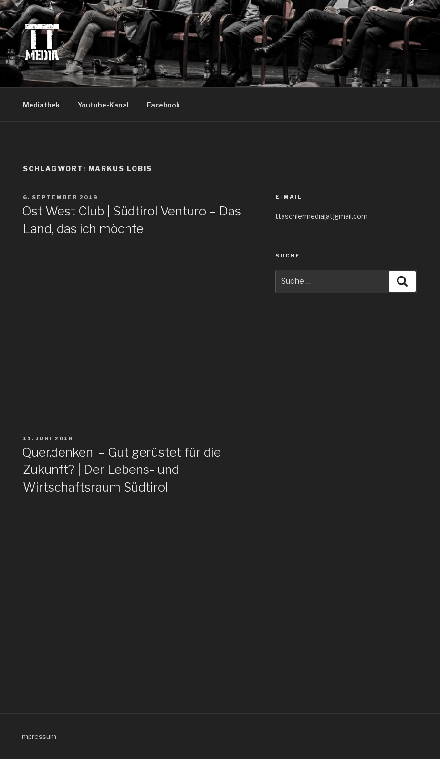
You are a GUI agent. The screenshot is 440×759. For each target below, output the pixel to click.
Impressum (38, 736)
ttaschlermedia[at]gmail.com (321, 216)
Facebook (163, 105)
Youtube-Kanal (103, 105)
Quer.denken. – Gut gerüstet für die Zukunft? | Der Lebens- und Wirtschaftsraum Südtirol (121, 469)
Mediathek (41, 105)
